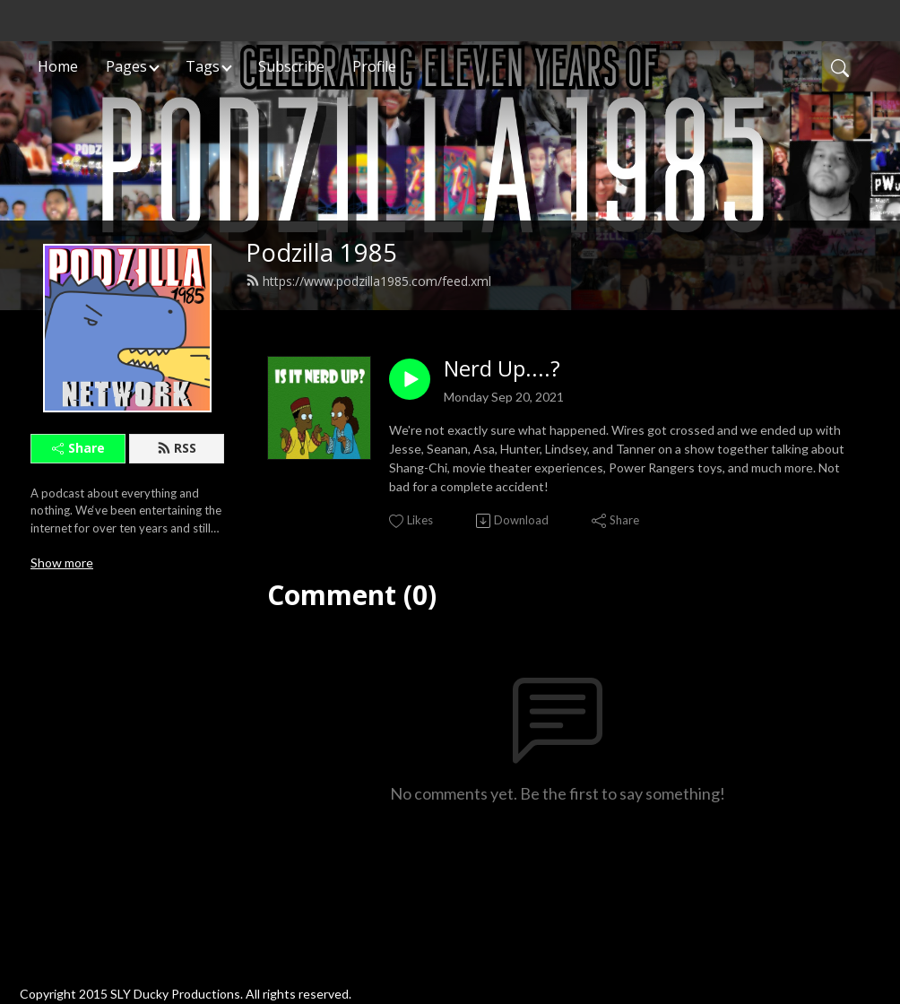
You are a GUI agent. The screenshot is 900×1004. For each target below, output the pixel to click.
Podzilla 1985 (321, 252)
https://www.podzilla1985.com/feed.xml (368, 281)
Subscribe (291, 66)
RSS (176, 447)
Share (78, 447)
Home (58, 66)
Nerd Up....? (502, 369)
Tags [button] (203, 66)
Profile (374, 66)
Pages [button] (126, 66)
